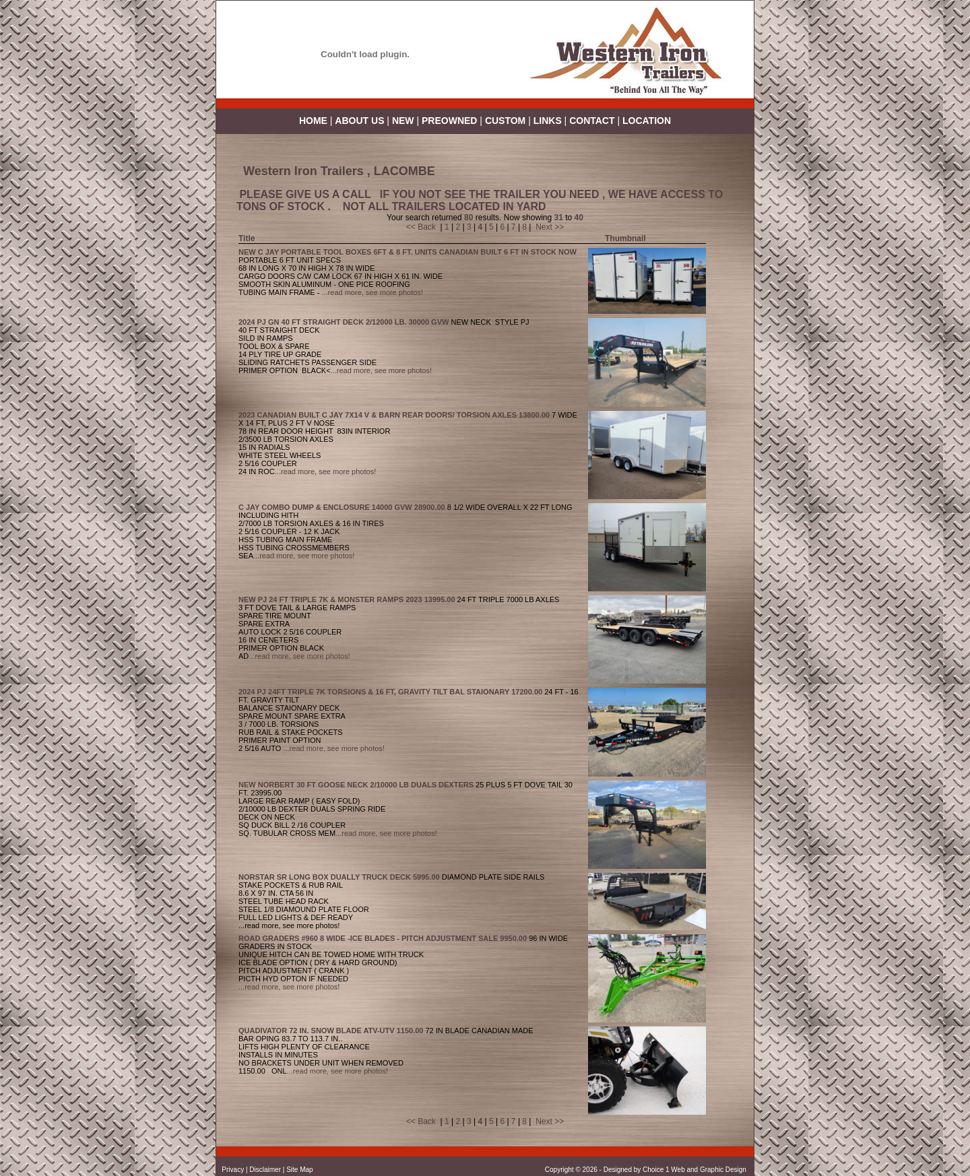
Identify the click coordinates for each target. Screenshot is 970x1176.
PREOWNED (451, 120)
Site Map (299, 1169)
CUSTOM (505, 120)
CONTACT (591, 120)
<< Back (421, 227)
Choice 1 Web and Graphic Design (695, 1169)
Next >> (550, 227)
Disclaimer (265, 1169)
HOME (313, 120)
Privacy (233, 1169)
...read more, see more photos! (371, 292)
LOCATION (646, 120)
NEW (403, 120)
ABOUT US (359, 120)
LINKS (548, 120)
